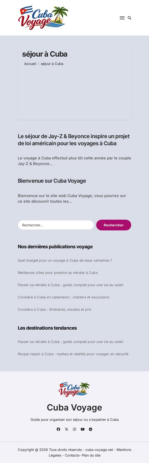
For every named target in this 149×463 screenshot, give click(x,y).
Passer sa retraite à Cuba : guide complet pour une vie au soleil (70, 285)
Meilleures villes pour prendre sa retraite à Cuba (58, 272)
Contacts (72, 455)
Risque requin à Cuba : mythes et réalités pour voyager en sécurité (73, 354)
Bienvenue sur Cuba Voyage (52, 180)
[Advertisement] (68, 89)
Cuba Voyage (74, 407)
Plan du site (91, 455)
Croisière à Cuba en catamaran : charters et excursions (63, 297)
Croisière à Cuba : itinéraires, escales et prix (54, 309)
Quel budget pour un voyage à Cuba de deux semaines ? (65, 260)
